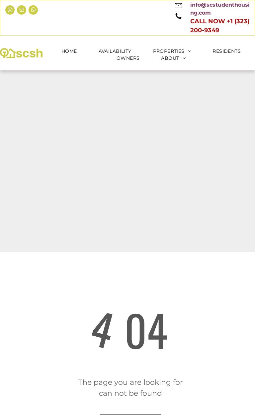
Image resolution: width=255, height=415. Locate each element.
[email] (21, 10)
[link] (195, 5)
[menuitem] (73, 51)
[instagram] (10, 10)
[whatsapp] (33, 10)
